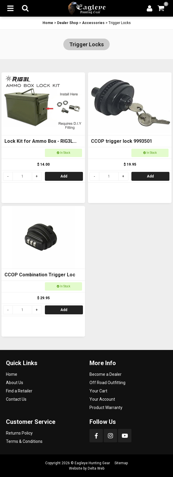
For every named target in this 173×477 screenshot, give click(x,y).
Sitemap (121, 463)
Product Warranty (105, 407)
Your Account (102, 399)
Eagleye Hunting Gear (92, 463)
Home (48, 23)
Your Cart (98, 391)
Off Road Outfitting (107, 382)
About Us (14, 382)
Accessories (93, 23)
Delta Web (96, 468)
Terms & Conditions (24, 441)
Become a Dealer (105, 374)
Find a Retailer (19, 391)
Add (63, 176)
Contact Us (16, 399)
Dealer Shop (67, 23)
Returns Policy (19, 433)
